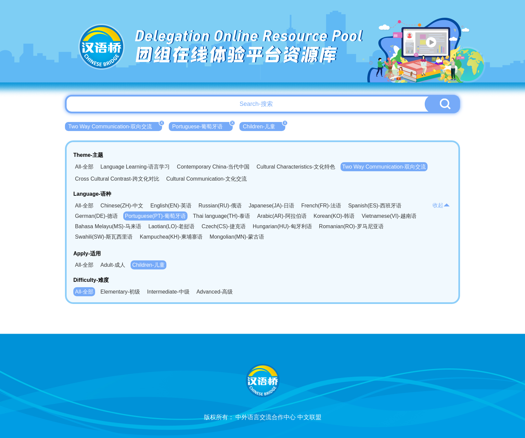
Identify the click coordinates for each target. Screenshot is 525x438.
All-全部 (84, 167)
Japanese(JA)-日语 (271, 205)
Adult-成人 (112, 265)
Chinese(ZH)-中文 (121, 205)
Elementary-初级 (120, 292)
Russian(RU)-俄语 (220, 205)
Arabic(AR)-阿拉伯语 (282, 216)
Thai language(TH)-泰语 (221, 216)
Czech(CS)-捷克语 (224, 226)
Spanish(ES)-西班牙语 (374, 205)
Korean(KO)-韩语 (334, 216)
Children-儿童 (264, 125)
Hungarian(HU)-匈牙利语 (282, 226)
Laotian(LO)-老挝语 (171, 226)
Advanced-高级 (215, 292)
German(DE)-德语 (96, 216)
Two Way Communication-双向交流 (115, 125)
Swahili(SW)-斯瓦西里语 (104, 237)
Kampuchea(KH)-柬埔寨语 (171, 237)
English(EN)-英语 (171, 205)
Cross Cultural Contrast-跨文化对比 (117, 179)
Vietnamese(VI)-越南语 (389, 216)
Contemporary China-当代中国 (213, 167)
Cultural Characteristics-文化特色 (295, 167)
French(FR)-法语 (321, 205)
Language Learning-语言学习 (135, 167)
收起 (441, 205)
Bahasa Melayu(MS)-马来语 (108, 226)
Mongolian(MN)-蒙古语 (237, 237)
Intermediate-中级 (168, 292)
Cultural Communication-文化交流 (206, 179)
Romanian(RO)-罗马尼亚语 (351, 226)
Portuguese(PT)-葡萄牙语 (155, 216)
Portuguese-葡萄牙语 (202, 125)
